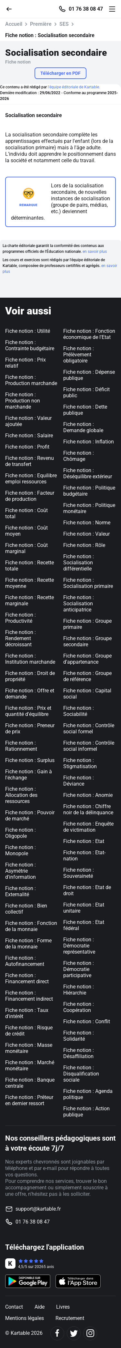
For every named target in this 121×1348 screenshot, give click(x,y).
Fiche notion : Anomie (88, 795)
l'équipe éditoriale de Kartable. (74, 87)
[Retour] (11, 8)
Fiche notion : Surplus (30, 760)
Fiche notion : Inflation (88, 442)
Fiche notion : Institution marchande (30, 659)
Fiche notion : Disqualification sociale (81, 1074)
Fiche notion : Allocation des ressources (21, 795)
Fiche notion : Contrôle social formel (88, 728)
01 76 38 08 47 (86, 9)
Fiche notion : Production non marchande (22, 401)
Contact (14, 1307)
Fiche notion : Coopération (78, 1007)
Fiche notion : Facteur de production (29, 496)
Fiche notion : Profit (27, 447)
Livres (63, 1307)
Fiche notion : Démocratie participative (78, 969)
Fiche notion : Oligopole (20, 833)
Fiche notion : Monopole (20, 850)
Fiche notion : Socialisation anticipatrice (78, 603)
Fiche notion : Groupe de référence (87, 676)
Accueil (13, 24)
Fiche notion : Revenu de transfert (29, 461)
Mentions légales (24, 1318)
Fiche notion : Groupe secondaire (87, 641)
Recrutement (69, 1318)
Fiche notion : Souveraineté (78, 873)
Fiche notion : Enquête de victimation (88, 827)
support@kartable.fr (38, 1209)
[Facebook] (57, 1333)
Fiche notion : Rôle (84, 545)
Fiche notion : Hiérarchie (78, 990)
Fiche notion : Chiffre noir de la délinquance (88, 809)
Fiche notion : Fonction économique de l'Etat (89, 334)
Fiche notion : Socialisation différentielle (78, 562)
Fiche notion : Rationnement (21, 746)
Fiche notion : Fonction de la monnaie (31, 926)
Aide (40, 1307)
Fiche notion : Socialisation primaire (88, 583)
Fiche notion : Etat (83, 841)
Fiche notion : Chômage (78, 456)
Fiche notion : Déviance (78, 781)
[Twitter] (74, 1333)
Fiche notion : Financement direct (27, 978)
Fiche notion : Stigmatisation (80, 763)
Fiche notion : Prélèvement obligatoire (78, 354)
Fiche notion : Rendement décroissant (20, 638)
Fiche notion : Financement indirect (29, 996)
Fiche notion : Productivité (20, 618)
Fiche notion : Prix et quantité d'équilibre (28, 711)
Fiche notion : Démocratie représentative (79, 946)
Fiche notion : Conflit (86, 1021)
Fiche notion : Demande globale (83, 427)
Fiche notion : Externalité (20, 891)
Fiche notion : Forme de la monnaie (28, 943)
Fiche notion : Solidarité (78, 1036)
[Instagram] (90, 1333)
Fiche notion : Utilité (27, 331)
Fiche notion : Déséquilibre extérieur (87, 473)
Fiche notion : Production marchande (31, 380)
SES (64, 24)
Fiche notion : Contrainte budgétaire (29, 345)
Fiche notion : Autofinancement (24, 961)
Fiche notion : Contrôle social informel (88, 746)
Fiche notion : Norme (86, 523)
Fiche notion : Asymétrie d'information (20, 871)
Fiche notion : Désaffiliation (78, 1053)
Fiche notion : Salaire (29, 435)
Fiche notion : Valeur (86, 534)
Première (41, 24)
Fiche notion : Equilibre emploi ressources (31, 478)
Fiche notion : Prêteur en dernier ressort (29, 1100)
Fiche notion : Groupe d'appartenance (87, 659)
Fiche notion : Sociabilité (78, 711)
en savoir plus (95, 251)
